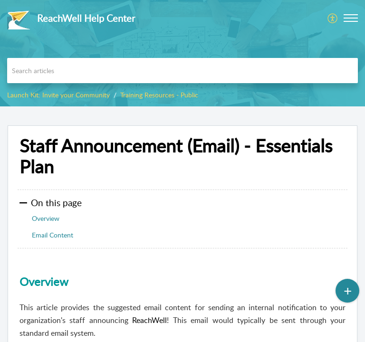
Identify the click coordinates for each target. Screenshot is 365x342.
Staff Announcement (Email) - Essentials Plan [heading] (175, 156)
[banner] (182, 53)
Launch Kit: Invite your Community (58, 94)
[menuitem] (333, 18)
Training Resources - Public (159, 94)
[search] (182, 70)
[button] (333, 18)
